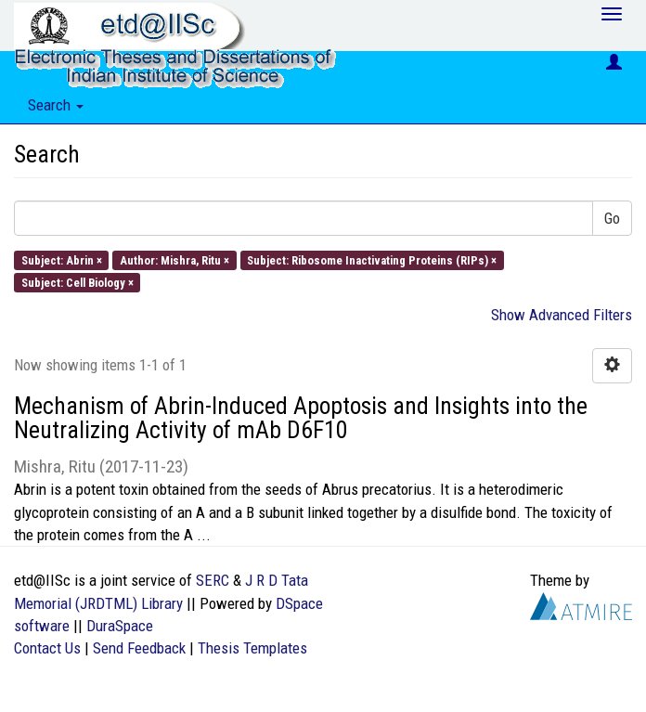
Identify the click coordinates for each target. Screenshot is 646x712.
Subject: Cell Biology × (77, 282)
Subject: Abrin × (61, 259)
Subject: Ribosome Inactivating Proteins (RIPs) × (372, 259)
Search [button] (56, 105)
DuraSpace (119, 625)
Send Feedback (139, 648)
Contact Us (47, 648)
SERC (212, 580)
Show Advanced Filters (561, 314)
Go (612, 218)
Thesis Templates (252, 648)
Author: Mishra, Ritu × (174, 259)
